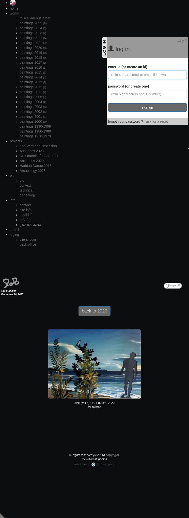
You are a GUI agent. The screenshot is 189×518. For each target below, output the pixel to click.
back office (28, 244)
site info (26, 210)
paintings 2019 (33, 53)
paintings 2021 (33, 43)
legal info (26, 215)
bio (12, 176)
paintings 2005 (33, 97)
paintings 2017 (33, 62)
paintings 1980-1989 (35, 131)
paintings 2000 (33, 121)
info (13, 200)
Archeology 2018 (33, 171)
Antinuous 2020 (32, 161)
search (15, 230)
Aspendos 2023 (32, 151)
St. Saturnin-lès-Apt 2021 (39, 156)
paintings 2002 (33, 112)
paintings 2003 (33, 107)
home (14, 8)
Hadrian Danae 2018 (35, 166)
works (14, 13)
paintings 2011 (33, 92)
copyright (112, 455)
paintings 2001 (33, 116)
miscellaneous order (35, 18)
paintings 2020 (33, 48)
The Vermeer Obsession (38, 146)
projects (16, 141)
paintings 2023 (33, 33)
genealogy (28, 195)
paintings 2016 (33, 67)
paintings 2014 (33, 77)
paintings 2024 (33, 28)
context (25, 185)
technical (26, 190)
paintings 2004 (33, 102)
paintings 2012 (33, 87)
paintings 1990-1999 (35, 126)
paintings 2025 (33, 23)
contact (25, 205)
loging (14, 235)
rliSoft (24, 220)
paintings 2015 (33, 72)
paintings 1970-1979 (35, 136)
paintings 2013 (33, 82)
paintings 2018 (33, 57)
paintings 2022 (33, 38)
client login (28, 239)
